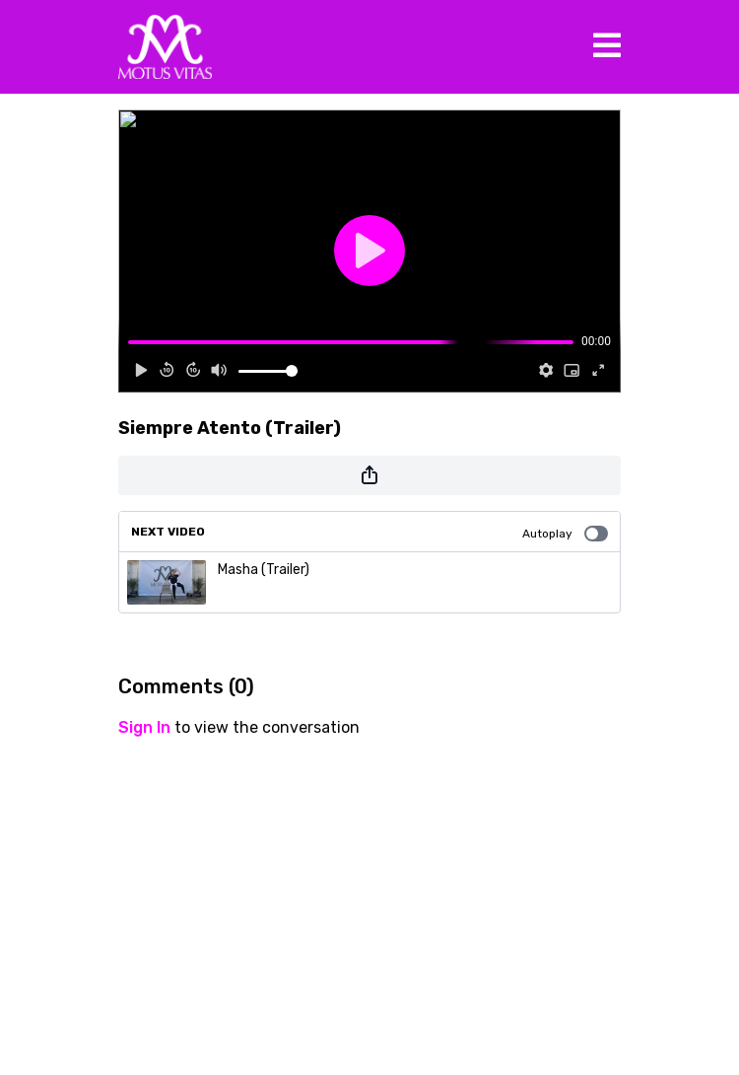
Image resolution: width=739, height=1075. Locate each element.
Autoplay (565, 533)
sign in (144, 727)
